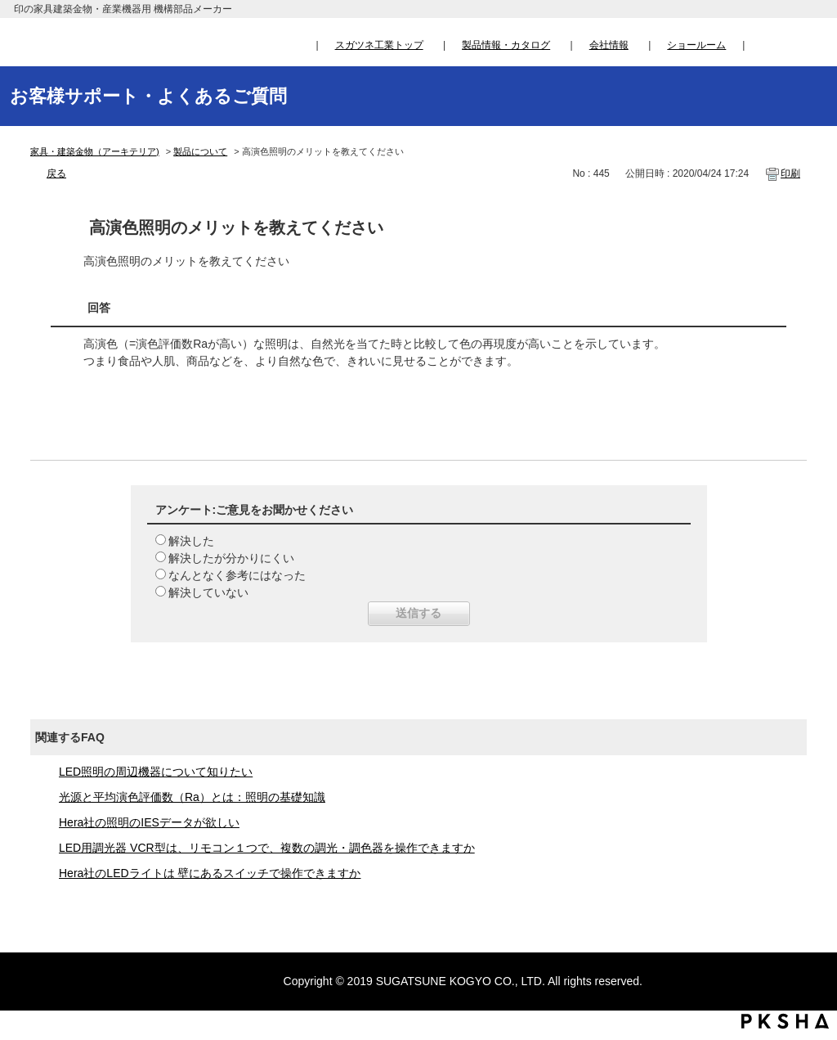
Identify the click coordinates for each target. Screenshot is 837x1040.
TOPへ (808, 874)
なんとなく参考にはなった (237, 575)
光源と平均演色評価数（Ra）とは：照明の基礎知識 (192, 797)
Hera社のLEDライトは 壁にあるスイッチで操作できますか (209, 873)
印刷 (790, 173)
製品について (200, 151)
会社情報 (609, 45)
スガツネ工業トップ (379, 45)
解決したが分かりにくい (231, 558)
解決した (191, 540)
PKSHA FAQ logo (785, 1021)
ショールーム (696, 45)
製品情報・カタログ (506, 45)
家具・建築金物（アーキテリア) (94, 151)
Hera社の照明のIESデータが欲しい (149, 822)
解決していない (208, 592)
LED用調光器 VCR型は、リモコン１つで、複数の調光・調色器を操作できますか (267, 847)
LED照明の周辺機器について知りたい (156, 771)
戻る (56, 173)
